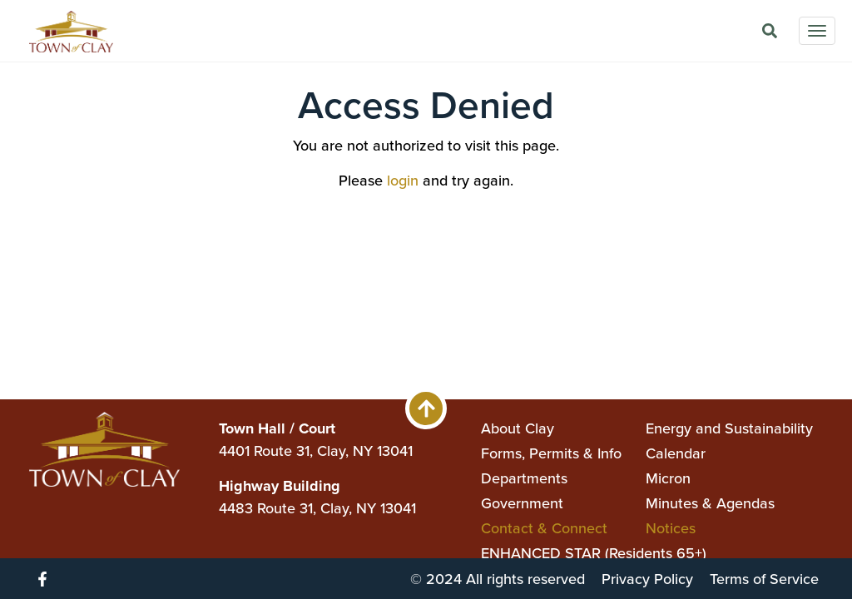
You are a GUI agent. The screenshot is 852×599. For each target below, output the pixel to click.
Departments (524, 478)
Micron (668, 478)
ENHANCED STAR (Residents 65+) (593, 553)
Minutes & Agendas (710, 503)
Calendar (676, 453)
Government (522, 503)
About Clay (517, 428)
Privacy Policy (647, 579)
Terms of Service (764, 579)
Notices (671, 528)
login (403, 180)
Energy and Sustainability (729, 428)
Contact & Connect (544, 528)
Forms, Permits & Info (551, 453)
